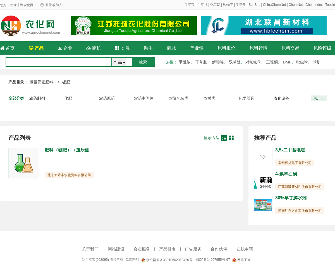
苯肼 (317, 62)
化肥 (68, 98)
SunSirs (254, 5)
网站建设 (116, 249)
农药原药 (107, 98)
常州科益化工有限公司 (295, 163)
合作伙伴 (218, 249)
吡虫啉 (302, 62)
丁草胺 (201, 62)
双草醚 (235, 62)
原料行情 (258, 48)
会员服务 (141, 249)
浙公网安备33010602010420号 (166, 260)
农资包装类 (178, 98)
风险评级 (322, 48)
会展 (122, 48)
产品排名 (167, 249)
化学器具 (246, 98)
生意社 (202, 5)
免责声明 (132, 260)
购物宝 (228, 5)
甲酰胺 (184, 62)
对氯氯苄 (253, 62)
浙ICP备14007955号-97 (212, 260)
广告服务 (193, 249)
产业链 (197, 48)
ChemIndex (313, 5)
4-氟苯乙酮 (286, 173)
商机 (93, 48)
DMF (287, 62)
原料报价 (226, 48)
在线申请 (244, 249)
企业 (65, 48)
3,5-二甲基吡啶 (290, 150)
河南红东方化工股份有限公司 (300, 211)
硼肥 (66, 82)
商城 (171, 48)
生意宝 (190, 5)
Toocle (330, 5)
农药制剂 (37, 98)
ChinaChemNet (274, 5)
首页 (7, 48)
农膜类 (210, 98)
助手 (148, 48)
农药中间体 (144, 98)
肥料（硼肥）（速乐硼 (67, 150)
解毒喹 (218, 62)
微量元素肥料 (41, 82)
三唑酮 (272, 62)
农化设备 (281, 98)
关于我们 (90, 249)
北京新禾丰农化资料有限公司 (69, 175)
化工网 (215, 5)
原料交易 (290, 48)
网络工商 (241, 260)
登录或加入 (54, 5)
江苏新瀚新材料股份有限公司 (300, 187)
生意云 (241, 5)
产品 (36, 48)
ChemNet (296, 5)
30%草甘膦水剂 (291, 197)
